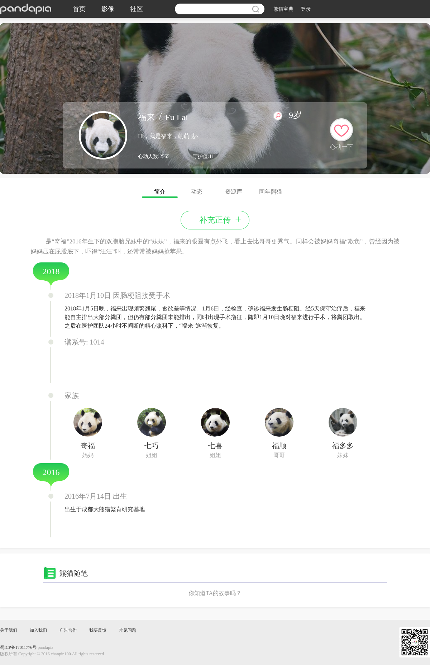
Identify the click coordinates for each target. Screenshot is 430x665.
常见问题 (127, 630)
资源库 (233, 192)
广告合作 (68, 630)
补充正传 (220, 219)
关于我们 (8, 630)
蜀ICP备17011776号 (18, 647)
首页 (79, 9)
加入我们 (38, 630)
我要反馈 (97, 630)
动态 (196, 192)
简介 (160, 193)
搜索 (255, 9)
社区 (136, 9)
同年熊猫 (270, 192)
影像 (107, 9)
